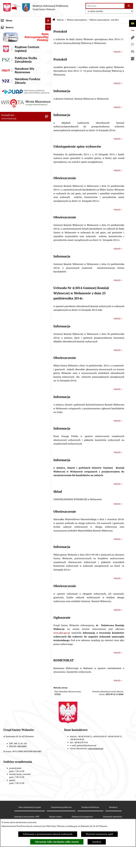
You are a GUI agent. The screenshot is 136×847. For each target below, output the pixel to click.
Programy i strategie (11, 96)
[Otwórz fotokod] (132, 58)
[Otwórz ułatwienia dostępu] (132, 23)
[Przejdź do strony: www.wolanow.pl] (132, 37)
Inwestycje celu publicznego (16, 114)
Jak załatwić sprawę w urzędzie (17, 55)
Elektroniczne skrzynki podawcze (18, 244)
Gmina (4, 32)
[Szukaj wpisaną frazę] (129, 6)
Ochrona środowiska (12, 215)
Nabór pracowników (11, 226)
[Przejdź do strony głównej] (35, 7)
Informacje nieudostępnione (16, 250)
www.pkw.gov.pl (61, 632)
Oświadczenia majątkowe (14, 91)
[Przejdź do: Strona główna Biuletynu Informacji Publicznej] (53, 20)
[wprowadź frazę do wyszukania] (105, 6)
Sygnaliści (6, 232)
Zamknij (96, 841)
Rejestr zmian (55, 816)
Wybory (5, 120)
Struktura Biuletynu (90, 807)
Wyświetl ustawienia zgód (99, 834)
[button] (49, 32)
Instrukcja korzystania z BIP (26, 816)
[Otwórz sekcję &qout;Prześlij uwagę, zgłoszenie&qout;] (132, 51)
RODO (4, 26)
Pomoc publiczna (10, 85)
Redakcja (113, 807)
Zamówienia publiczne (13, 108)
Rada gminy (7, 44)
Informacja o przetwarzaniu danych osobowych (47, 834)
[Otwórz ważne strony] (132, 44)
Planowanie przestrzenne (14, 102)
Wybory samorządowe (77, 20)
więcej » (118, 51)
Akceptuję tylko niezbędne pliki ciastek (57, 841)
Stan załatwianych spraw (30, 807)
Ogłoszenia (7, 61)
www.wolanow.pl (95, 748)
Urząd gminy (8, 49)
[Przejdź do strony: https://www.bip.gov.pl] (132, 30)
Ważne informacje (10, 38)
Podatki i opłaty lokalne (13, 79)
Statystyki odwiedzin (112, 816)
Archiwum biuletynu (12, 256)
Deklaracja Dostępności (82, 816)
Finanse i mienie (10, 73)
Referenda (6, 209)
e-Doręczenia (8, 238)
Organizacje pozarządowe (14, 221)
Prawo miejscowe (10, 67)
